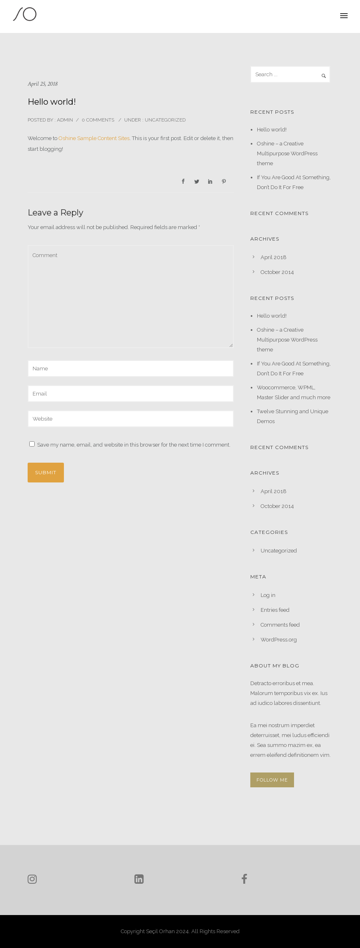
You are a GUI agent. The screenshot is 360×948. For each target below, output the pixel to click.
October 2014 (277, 272)
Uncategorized (165, 120)
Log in (268, 595)
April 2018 (274, 257)
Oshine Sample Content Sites (94, 138)
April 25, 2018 (42, 84)
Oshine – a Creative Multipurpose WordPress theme (287, 153)
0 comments (98, 120)
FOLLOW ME (272, 780)
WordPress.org (279, 640)
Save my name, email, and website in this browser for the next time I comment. (134, 445)
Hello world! (272, 129)
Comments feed (280, 625)
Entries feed (275, 610)
